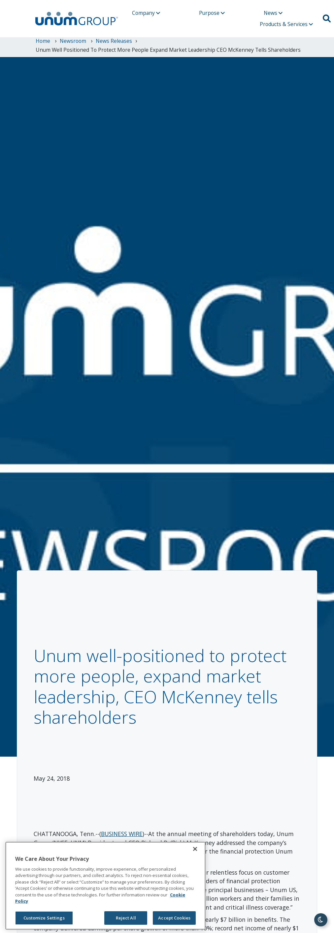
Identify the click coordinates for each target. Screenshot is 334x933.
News (273, 12)
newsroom (73, 41)
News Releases (114, 41)
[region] (105, 886)
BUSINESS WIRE (122, 834)
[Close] (195, 849)
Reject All (126, 918)
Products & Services (286, 24)
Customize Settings (43, 918)
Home (43, 41)
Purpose (212, 12)
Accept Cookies (174, 918)
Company (146, 12)
